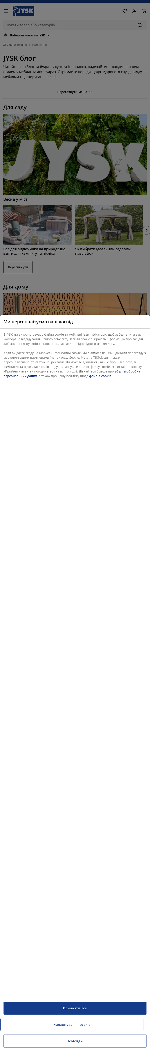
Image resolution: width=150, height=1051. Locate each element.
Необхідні (75, 1041)
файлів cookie (100, 376)
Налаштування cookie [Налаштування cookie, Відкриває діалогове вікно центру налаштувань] (71, 1024)
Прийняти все (75, 1008)
